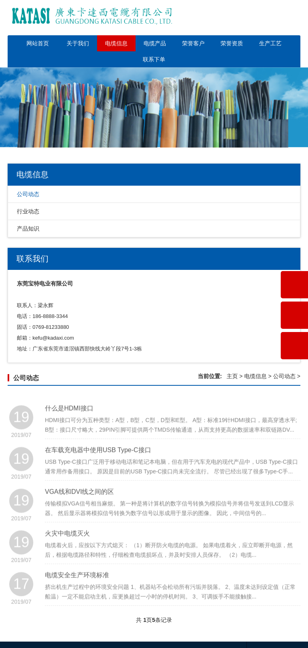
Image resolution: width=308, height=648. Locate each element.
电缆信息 (116, 43)
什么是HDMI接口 (69, 422)
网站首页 (37, 43)
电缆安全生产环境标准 (77, 589)
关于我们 (78, 43)
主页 (232, 376)
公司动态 (28, 194)
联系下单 (154, 59)
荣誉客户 (193, 43)
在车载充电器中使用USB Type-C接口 (98, 464)
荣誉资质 (232, 43)
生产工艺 (270, 43)
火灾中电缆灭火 (67, 547)
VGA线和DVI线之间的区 (79, 505)
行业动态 (28, 211)
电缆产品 (155, 43)
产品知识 (28, 228)
